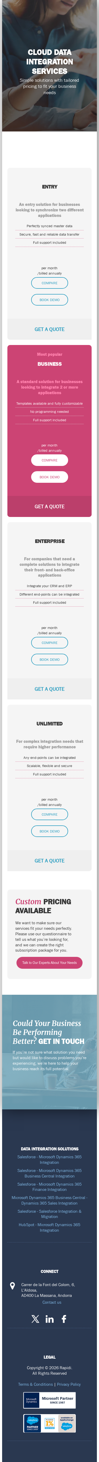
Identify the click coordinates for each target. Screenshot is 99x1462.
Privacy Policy (69, 1384)
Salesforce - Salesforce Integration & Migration (50, 1214)
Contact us (52, 1302)
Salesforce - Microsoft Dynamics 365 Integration (49, 1159)
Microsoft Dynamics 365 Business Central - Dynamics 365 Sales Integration (49, 1200)
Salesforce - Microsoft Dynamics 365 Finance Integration (49, 1187)
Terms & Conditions (35, 1384)
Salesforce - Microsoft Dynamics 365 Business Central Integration (49, 1173)
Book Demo (50, 300)
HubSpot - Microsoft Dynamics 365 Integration (49, 1227)
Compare (50, 283)
